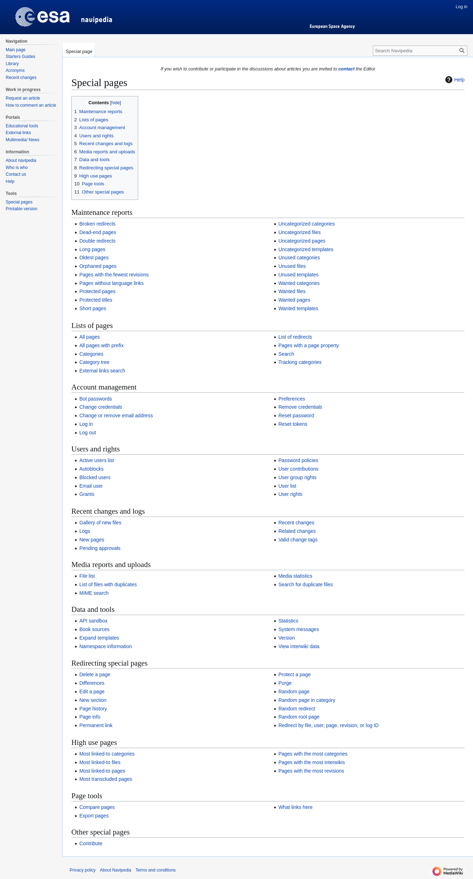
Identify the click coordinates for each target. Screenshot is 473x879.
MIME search (93, 593)
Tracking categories (300, 362)
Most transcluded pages (105, 779)
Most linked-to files (99, 762)
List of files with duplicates (108, 584)
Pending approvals (99, 548)
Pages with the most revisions (311, 771)
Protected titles (95, 300)
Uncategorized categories (306, 224)
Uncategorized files (299, 232)
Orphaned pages (97, 266)
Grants (86, 494)
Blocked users (94, 477)
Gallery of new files (100, 522)
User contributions (298, 469)
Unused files (292, 266)
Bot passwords (95, 399)
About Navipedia (115, 870)
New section (92, 700)
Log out (87, 432)
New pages (91, 539)
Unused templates (298, 274)
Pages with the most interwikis (311, 762)
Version (286, 638)
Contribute (90, 843)
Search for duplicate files (305, 584)
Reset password (296, 415)
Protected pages (97, 291)
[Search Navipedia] (420, 51)
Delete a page (94, 674)
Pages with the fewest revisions (113, 274)
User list (287, 486)
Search (286, 354)
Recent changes (296, 522)
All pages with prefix (101, 345)
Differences (91, 683)
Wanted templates (298, 308)
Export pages (94, 816)
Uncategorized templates (305, 249)
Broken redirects (97, 224)
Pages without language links (111, 283)
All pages (89, 337)
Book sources (94, 629)
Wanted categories (299, 283)
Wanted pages (294, 300)
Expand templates (99, 638)
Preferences (291, 399)
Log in (86, 424)
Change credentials (100, 407)
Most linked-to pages (102, 771)
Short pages (92, 308)
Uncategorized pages (301, 241)
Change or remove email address (116, 415)
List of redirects (295, 337)
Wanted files (292, 291)
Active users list (96, 460)
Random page (294, 691)
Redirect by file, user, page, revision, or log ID (328, 725)
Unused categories (299, 257)
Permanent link (95, 725)
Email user (91, 486)
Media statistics (295, 576)
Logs (84, 531)
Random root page (299, 717)
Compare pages (97, 807)
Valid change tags (297, 539)
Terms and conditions (155, 870)
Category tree (94, 362)
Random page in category (306, 700)
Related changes (297, 531)
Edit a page (91, 691)
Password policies (298, 460)
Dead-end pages (97, 232)
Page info (89, 717)
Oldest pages (94, 257)
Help (454, 79)
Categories (91, 354)
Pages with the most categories (313, 754)
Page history (93, 708)
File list (87, 576)
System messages (298, 629)
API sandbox (93, 621)
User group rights (297, 477)
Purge (285, 683)
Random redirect (296, 708)
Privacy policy (83, 870)
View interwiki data (299, 646)
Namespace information (105, 646)
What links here (295, 807)
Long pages (92, 249)
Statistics (288, 621)
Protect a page (294, 674)
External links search (102, 371)
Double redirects (97, 241)
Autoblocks (91, 469)
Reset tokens (293, 424)
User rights (290, 494)
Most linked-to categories (107, 754)
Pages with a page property (308, 345)
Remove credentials (300, 407)
